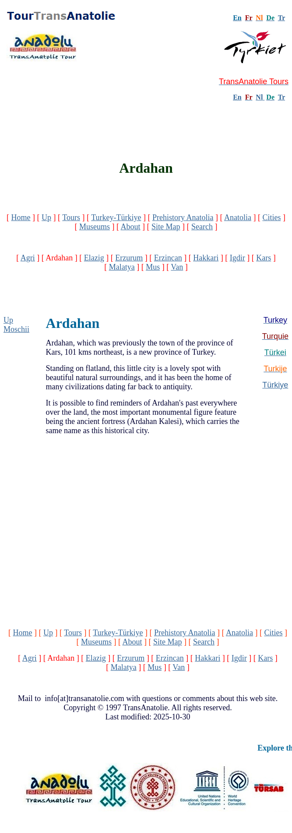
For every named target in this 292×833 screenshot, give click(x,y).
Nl (259, 97)
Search (202, 226)
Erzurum (129, 257)
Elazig (94, 257)
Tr (281, 17)
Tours (71, 217)
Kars (263, 257)
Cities (271, 217)
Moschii (16, 329)
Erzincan (168, 257)
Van (177, 267)
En (237, 97)
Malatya (122, 267)
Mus (153, 267)
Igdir (237, 257)
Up (46, 217)
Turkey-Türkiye (116, 217)
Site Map (165, 226)
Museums (94, 226)
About (131, 226)
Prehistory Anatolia (182, 217)
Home (21, 217)
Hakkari (205, 257)
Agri (28, 257)
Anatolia (237, 217)
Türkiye (275, 385)
